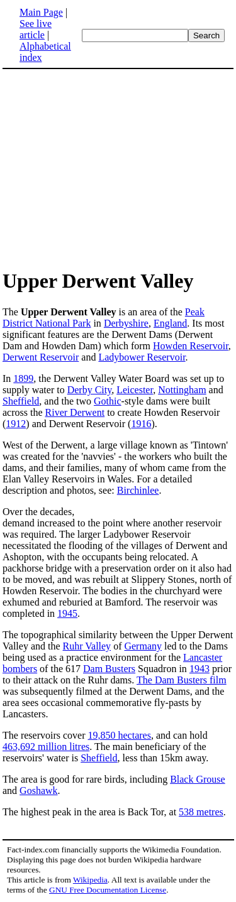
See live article (36, 29)
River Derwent (75, 412)
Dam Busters (109, 668)
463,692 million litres (46, 746)
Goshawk (38, 790)
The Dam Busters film (182, 680)
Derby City (89, 389)
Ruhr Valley (87, 646)
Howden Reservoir (190, 345)
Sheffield (21, 401)
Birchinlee (138, 490)
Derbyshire (126, 323)
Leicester (134, 389)
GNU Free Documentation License (107, 889)
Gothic (107, 401)
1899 (23, 378)
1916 (141, 423)
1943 (199, 668)
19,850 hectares (119, 735)
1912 (16, 423)
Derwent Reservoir (41, 357)
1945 (67, 613)
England (170, 323)
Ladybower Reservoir (141, 357)
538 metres (201, 812)
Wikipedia (90, 879)
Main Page (41, 12)
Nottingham (182, 389)
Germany (143, 646)
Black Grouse (197, 779)
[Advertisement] (118, 168)
